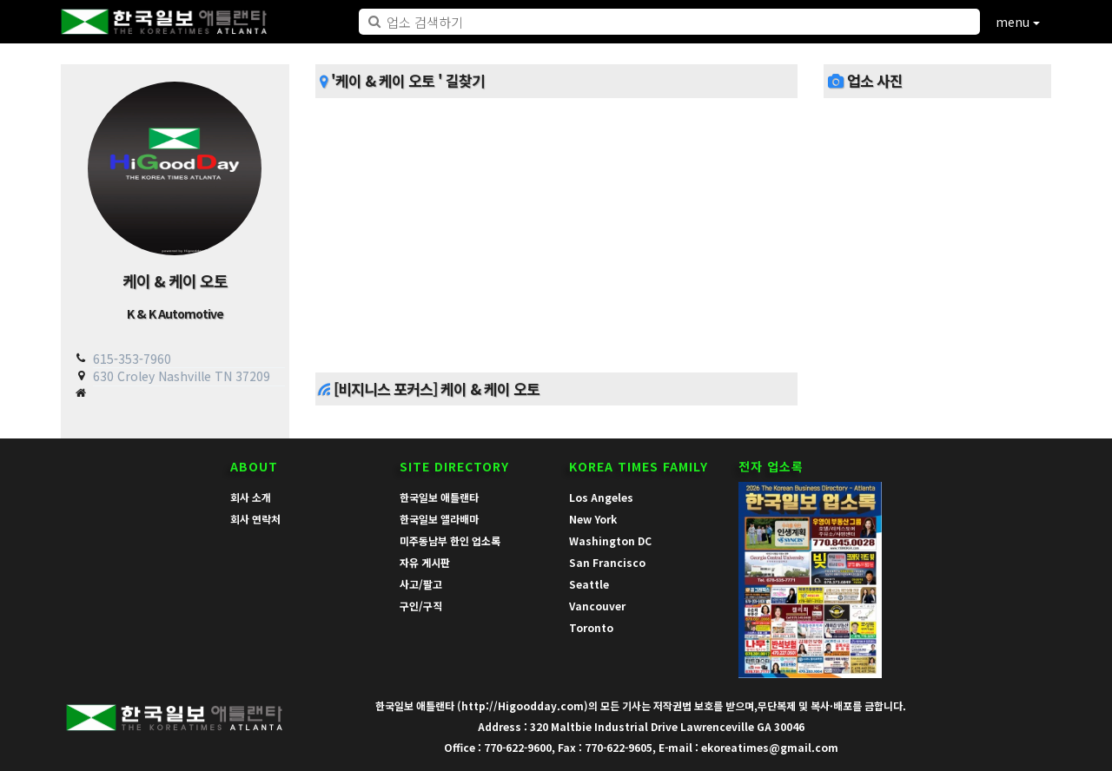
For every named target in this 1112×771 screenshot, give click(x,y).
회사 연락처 (255, 518)
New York (593, 518)
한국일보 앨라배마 (439, 518)
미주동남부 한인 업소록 (450, 540)
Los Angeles (601, 497)
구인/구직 (421, 605)
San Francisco (607, 562)
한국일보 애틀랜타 (439, 497)
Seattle (589, 584)
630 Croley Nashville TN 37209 (181, 376)
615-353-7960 (132, 358)
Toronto (591, 627)
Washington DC (610, 540)
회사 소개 (250, 497)
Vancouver (597, 605)
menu (1018, 21)
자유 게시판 (425, 562)
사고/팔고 (421, 584)
